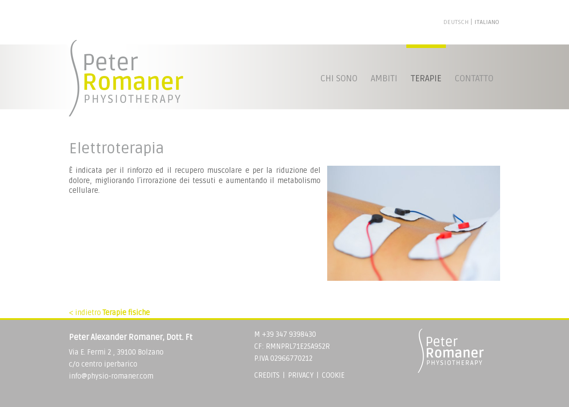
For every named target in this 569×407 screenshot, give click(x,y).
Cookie (333, 375)
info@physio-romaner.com (111, 376)
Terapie (426, 78)
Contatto (474, 78)
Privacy (300, 375)
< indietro (109, 312)
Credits (267, 375)
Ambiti (384, 78)
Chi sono (339, 78)
